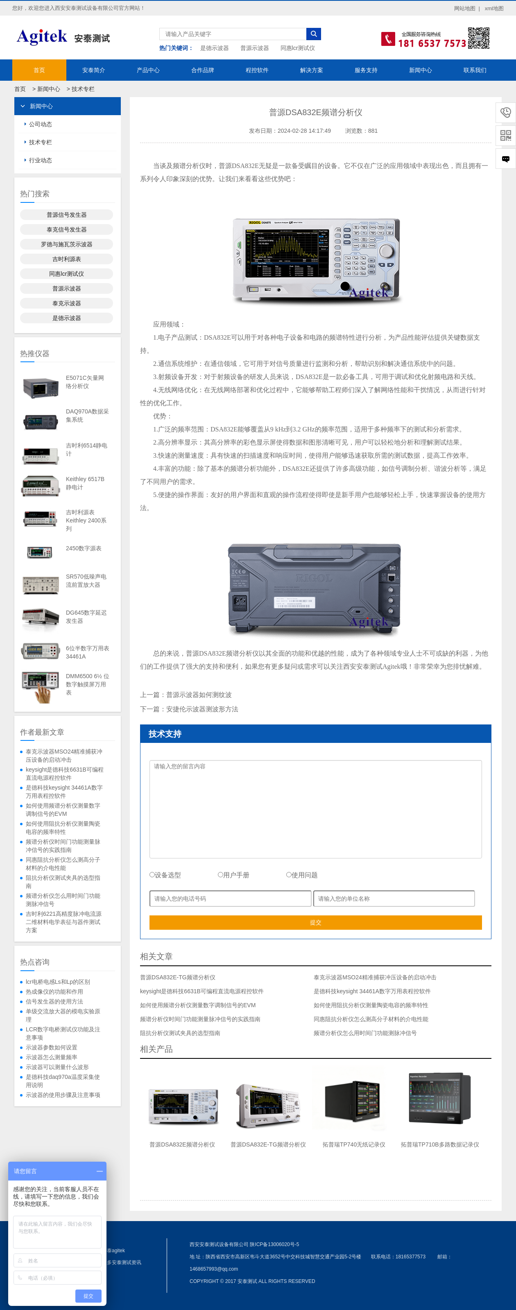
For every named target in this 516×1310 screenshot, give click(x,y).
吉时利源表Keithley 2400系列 (86, 520)
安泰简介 (93, 70)
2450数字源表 (84, 548)
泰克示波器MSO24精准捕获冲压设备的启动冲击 (64, 755)
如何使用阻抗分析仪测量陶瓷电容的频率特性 (63, 827)
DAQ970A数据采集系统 (87, 415)
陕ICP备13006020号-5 (274, 1244)
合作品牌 (202, 70)
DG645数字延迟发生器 (86, 616)
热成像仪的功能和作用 (54, 991)
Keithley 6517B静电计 (85, 483)
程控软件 (257, 70)
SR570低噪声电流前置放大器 (86, 580)
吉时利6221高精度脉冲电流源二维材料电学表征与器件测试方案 (64, 921)
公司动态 (40, 124)
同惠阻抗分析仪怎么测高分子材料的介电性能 (63, 863)
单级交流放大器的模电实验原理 (63, 1015)
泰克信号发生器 (67, 229)
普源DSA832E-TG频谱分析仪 (177, 977)
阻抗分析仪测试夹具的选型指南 (63, 881)
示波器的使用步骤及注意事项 (63, 1095)
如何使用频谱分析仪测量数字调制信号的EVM (63, 809)
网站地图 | (467, 8)
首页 (39, 70)
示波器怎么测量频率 (51, 1057)
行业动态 (40, 160)
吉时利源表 (66, 259)
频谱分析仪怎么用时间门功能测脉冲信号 (63, 899)
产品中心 (148, 70)
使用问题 (302, 875)
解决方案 (311, 70)
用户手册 (233, 875)
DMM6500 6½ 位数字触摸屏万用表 (87, 684)
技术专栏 (83, 89)
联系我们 (475, 70)
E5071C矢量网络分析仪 (85, 382)
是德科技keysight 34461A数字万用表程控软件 (64, 791)
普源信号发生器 (67, 214)
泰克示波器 (66, 303)
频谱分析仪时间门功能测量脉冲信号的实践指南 (63, 845)
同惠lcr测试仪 (298, 48)
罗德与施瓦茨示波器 (67, 244)
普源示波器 (254, 48)
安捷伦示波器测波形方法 (202, 709)
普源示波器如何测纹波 (199, 694)
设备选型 (165, 875)
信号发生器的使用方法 (54, 1001)
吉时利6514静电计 (86, 449)
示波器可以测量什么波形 (57, 1067)
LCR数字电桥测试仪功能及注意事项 (63, 1033)
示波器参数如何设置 (51, 1047)
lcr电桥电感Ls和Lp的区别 (58, 982)
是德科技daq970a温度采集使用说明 (63, 1081)
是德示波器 (214, 48)
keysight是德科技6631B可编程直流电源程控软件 (65, 773)
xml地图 (494, 8)
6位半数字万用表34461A (87, 652)
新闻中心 (420, 70)
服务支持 (366, 70)
